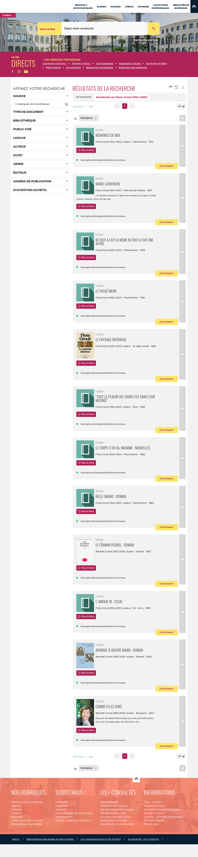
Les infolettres (63, 833)
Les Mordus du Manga (113, 836)
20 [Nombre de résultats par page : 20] (180, 106)
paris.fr (15, 855)
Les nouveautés (109, 818)
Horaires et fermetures (113, 822)
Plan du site (151, 840)
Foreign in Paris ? (154, 829)
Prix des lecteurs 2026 (113, 829)
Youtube (60, 825)
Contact (156, 818)
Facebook (61, 818)
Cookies (148, 833)
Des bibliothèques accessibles (162, 825)
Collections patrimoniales (27, 836)
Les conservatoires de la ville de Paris (101, 855)
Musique (16, 825)
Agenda (16, 822)
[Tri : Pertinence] (89, 118)
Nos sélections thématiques (117, 825)
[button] (194, 6)
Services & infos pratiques (26, 818)
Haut (136, 795)
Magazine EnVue (154, 822)
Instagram (61, 822)
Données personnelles (169, 833)
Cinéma (16, 829)
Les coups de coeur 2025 (115, 833)
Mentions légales (154, 836)
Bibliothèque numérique (26, 840)
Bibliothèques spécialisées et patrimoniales (50, 855)
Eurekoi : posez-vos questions (73, 836)
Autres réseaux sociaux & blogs (74, 829)
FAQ (146, 818)
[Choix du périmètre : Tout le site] (50, 28)
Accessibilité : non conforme (143, 855)
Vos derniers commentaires (117, 840)
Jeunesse (16, 833)
